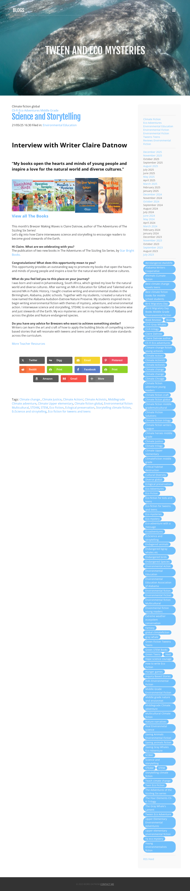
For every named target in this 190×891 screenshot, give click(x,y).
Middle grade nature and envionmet (157, 698)
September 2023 (153, 247)
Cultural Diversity (155, 475)
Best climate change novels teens (157, 285)
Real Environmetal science (156, 727)
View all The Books (30, 216)
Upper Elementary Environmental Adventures (156, 822)
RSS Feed (148, 859)
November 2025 (152, 155)
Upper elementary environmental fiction (158, 832)
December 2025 (152, 152)
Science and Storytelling (46, 117)
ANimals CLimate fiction (155, 277)
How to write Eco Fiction (155, 665)
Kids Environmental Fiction (157, 682)
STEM (44, 407)
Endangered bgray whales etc (156, 550)
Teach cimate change (158, 780)
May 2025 (149, 176)
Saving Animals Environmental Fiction (158, 736)
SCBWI (149, 755)
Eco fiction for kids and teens (158, 499)
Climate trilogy (154, 446)
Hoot (168, 654)
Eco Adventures (152, 122)
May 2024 (149, 219)
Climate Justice (52, 399)
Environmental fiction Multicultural (158, 601)
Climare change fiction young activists (158, 349)
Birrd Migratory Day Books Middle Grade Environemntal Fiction (158, 311)
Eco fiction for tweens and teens (69, 411)
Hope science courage (158, 659)
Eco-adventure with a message (158, 525)
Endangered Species (157, 561)
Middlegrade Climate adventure (157, 707)
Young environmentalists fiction (156, 847)
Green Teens (152, 654)
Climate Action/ (73, 399)
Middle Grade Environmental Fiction (158, 690)
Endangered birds (156, 557)
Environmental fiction (158, 590)
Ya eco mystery (154, 838)
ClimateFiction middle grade (158, 460)
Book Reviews (153, 320)
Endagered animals (156, 544)
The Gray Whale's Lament (155, 807)
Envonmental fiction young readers (157, 609)
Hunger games (154, 671)
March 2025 (150, 183)
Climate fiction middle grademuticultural (158, 405)
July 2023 (148, 254)
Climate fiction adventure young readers (155, 387)
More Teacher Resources (28, 344)
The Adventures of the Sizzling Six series (158, 791)
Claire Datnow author (158, 338)
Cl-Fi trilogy (152, 329)
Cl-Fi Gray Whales (155, 324)
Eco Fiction (56, 407)
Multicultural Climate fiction (158, 715)
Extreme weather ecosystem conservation (155, 619)
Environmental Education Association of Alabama (158, 582)
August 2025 (150, 166)
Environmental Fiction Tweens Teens (156, 135)
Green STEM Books (156, 649)
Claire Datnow (153, 333)
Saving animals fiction (158, 742)
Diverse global (153, 479)
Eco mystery (152, 518)
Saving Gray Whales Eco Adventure (157, 748)
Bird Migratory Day (156, 303)
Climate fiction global (89, 403)
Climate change (30, 399)
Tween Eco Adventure (158, 814)
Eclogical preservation (80, 407)
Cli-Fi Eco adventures (157, 343)
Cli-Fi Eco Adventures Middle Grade (35, 110)
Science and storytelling (152, 761)
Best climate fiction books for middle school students (156, 295)
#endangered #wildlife (158, 263)
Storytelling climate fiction (113, 407)
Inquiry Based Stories (158, 676)
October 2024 (151, 201)
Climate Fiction (152, 119)
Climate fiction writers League (158, 426)
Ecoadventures (154, 531)
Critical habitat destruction (154, 468)
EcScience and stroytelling (29, 411)
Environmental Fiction (156, 129)
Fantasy (149, 627)
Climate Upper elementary (55, 403)
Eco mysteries (153, 514)
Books (169, 320)
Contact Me (107, 884)
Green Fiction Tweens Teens (158, 643)
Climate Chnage (154, 378)
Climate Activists (96, 399)
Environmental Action (158, 566)
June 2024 (149, 215)
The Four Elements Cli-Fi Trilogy (158, 799)
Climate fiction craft (157, 395)
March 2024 (150, 226)
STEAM (34, 407)
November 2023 (152, 240)
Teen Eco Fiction (155, 785)
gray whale (151, 637)
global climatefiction (157, 632)
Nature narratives (155, 721)
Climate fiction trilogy (158, 420)
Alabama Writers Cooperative (155, 269)
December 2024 (152, 194)
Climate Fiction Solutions (154, 414)
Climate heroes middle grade (158, 434)
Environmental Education (60, 125)
